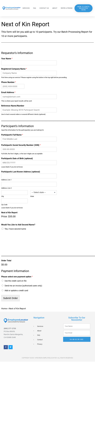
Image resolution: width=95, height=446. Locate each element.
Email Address (8, 92)
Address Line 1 (6, 180)
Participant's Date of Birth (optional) (17, 158)
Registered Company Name (14, 69)
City (2, 196)
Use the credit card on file (15, 281)
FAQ (34, 8)
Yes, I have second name (15, 229)
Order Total (6, 260)
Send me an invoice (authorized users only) (23, 286)
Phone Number (8, 82)
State (32, 196)
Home (4, 308)
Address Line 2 (6, 188)
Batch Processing (71, 31)
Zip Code (4, 205)
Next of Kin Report (9, 212)
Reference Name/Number (12, 106)
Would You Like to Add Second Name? (18, 224)
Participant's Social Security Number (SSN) (21, 145)
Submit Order (10, 298)
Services (26, 8)
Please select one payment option (17, 276)
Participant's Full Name (12, 135)
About (54, 8)
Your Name (6, 58)
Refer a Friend (67, 8)
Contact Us (44, 8)
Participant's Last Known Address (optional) (20, 172)
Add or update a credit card (16, 290)
